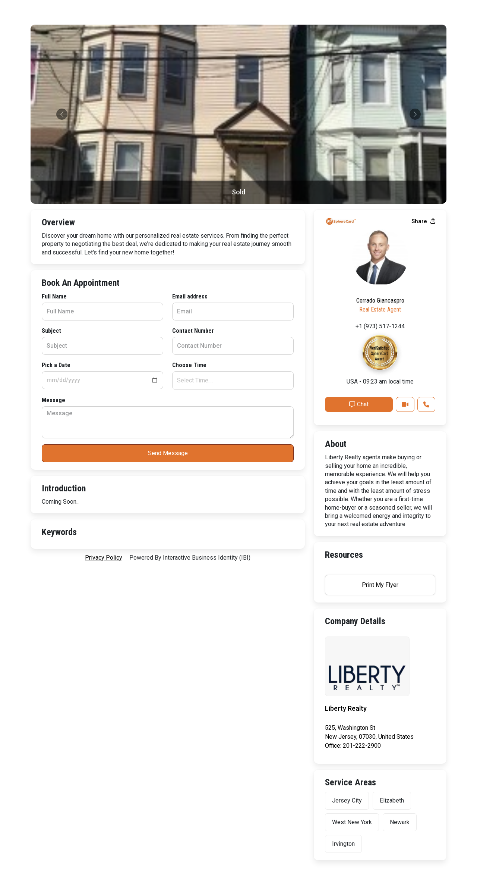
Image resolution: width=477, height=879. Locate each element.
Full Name (54, 296)
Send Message (168, 453)
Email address (190, 296)
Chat (359, 404)
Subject (51, 330)
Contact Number (193, 330)
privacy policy (103, 557)
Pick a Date (56, 365)
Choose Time (189, 365)
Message (53, 400)
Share (423, 221)
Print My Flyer (380, 584)
